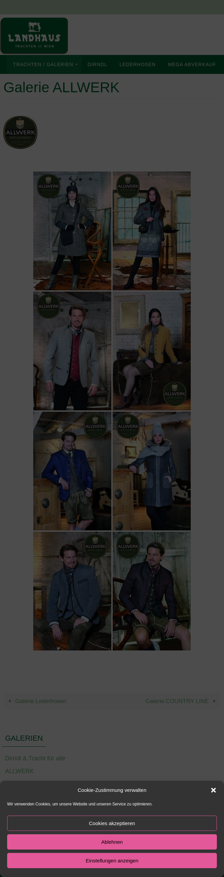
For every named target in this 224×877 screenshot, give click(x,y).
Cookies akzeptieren (112, 823)
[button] (213, 790)
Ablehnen (112, 842)
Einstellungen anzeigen (112, 860)
